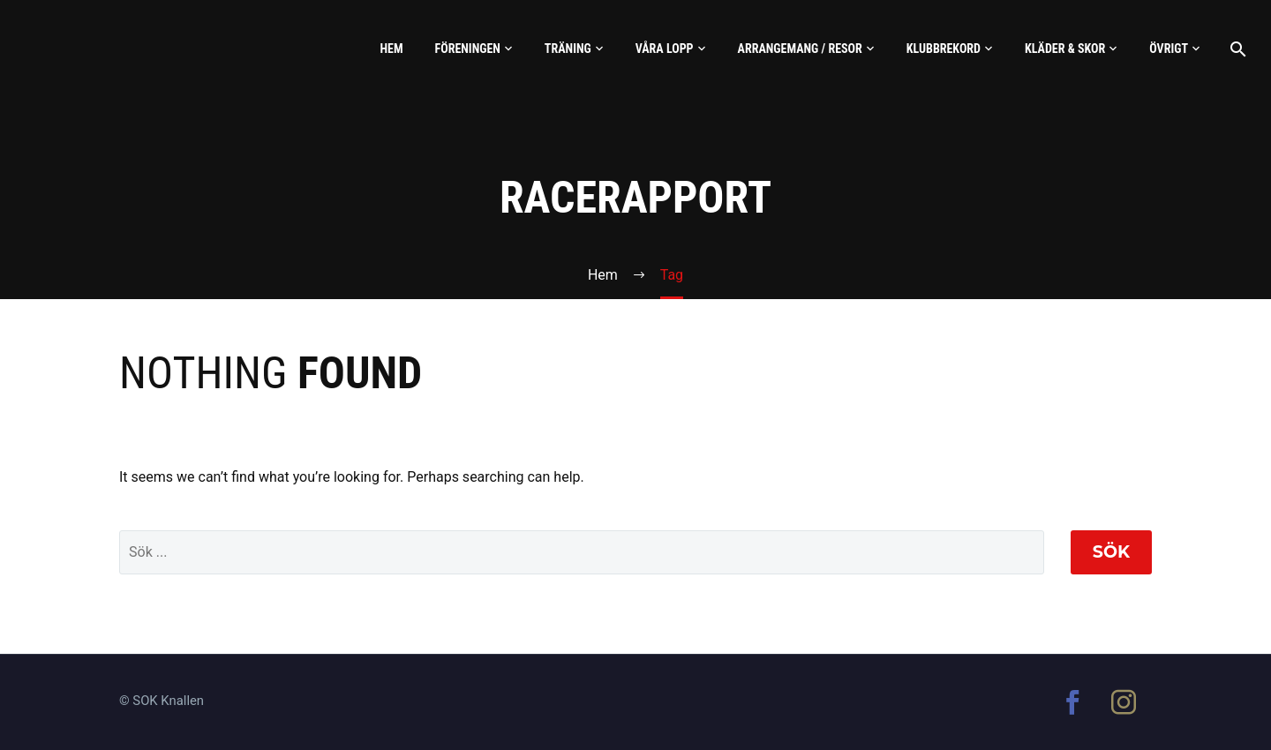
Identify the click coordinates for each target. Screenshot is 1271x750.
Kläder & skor (1065, 48)
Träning (568, 48)
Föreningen (467, 48)
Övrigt (1168, 48)
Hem (391, 48)
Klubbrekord (943, 48)
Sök (1111, 552)
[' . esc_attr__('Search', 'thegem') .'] (581, 552)
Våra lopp (665, 48)
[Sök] (1236, 49)
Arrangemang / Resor (800, 48)
